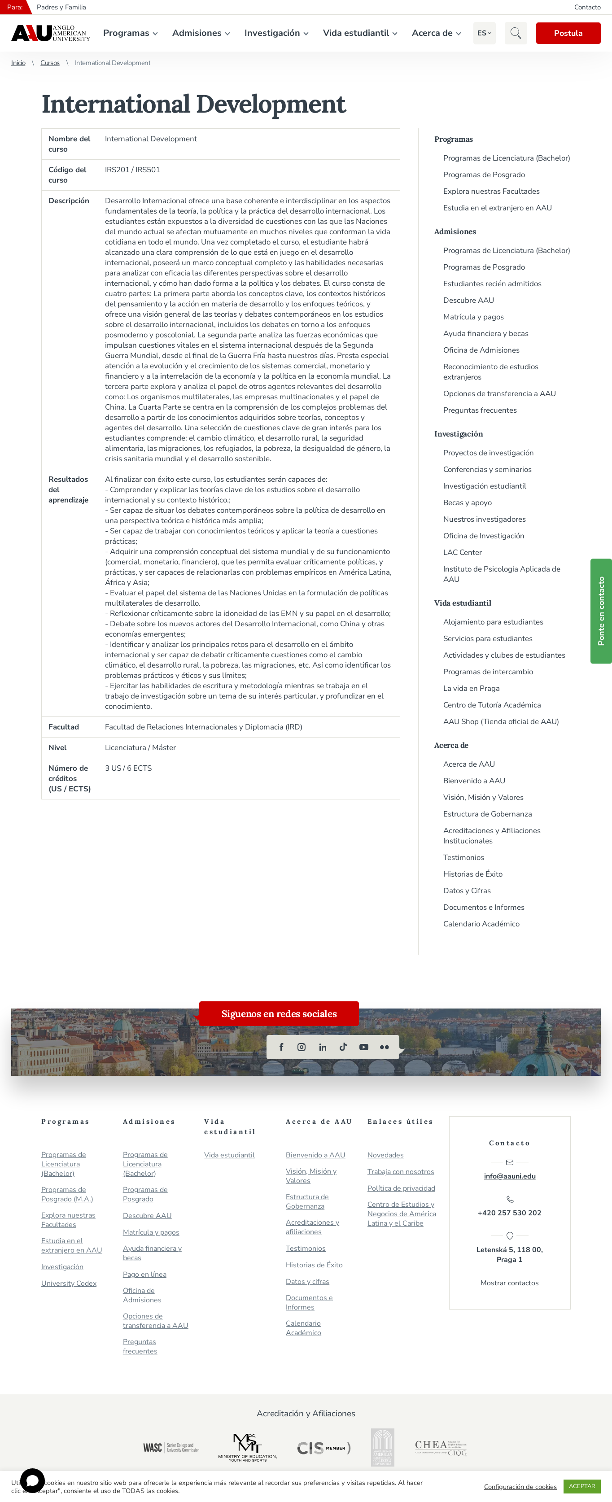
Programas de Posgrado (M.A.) (67, 1194)
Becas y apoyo (467, 503)
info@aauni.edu (510, 1169)
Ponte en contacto (601, 611)
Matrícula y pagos (473, 317)
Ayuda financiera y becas (486, 333)
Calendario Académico (481, 924)
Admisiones (197, 33)
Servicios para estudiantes (488, 638)
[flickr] (384, 1047)
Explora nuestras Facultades (491, 191)
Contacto (587, 7)
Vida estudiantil (356, 33)
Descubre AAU (468, 300)
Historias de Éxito (473, 874)
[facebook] (281, 1047)
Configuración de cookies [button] (520, 1487)
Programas (126, 33)
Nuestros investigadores (484, 519)
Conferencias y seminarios (487, 469)
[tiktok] (343, 1047)
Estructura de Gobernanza (487, 814)
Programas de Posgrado (484, 175)
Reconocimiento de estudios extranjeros (490, 372)
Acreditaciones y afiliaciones (312, 1227)
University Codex (68, 1283)
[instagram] (302, 1047)
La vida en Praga (471, 688)
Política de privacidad (401, 1188)
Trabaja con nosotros (400, 1172)
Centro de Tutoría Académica (492, 705)
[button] (481, 33)
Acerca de (432, 33)
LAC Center (462, 552)
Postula (568, 33)
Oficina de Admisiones (481, 350)
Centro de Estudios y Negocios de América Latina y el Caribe (401, 1214)
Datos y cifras (307, 1282)
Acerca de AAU (469, 764)
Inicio (18, 62)
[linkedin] (322, 1047)
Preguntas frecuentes (480, 410)
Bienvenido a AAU (474, 781)
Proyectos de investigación (488, 453)
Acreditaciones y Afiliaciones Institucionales (492, 835)
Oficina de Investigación (484, 536)
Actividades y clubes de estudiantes (504, 655)
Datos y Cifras (467, 891)
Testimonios (463, 857)
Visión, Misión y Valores (483, 797)
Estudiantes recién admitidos (492, 284)
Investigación (272, 33)
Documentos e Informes (484, 907)
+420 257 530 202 (510, 1206)
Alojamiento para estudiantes (493, 622)
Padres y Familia (61, 7)
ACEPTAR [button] (582, 1486)
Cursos (49, 62)
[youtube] (364, 1047)
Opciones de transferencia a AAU (499, 394)
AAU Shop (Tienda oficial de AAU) (501, 721)
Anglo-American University (50, 33)
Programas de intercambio (488, 672)
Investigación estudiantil (484, 486)
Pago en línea (144, 1274)
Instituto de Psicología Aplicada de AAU (501, 574)
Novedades (385, 1155)
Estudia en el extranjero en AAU (497, 208)
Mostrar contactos (510, 1283)
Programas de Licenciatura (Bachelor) (506, 158)
